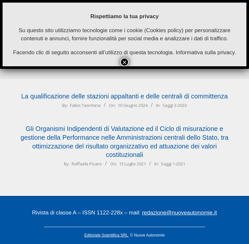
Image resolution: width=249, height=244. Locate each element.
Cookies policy (164, 30)
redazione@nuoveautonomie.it (179, 213)
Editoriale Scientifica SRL (106, 235)
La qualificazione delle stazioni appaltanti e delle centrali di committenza (124, 96)
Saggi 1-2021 (173, 164)
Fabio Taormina (85, 105)
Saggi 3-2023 (174, 105)
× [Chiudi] (124, 62)
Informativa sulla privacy (205, 52)
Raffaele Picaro (87, 164)
